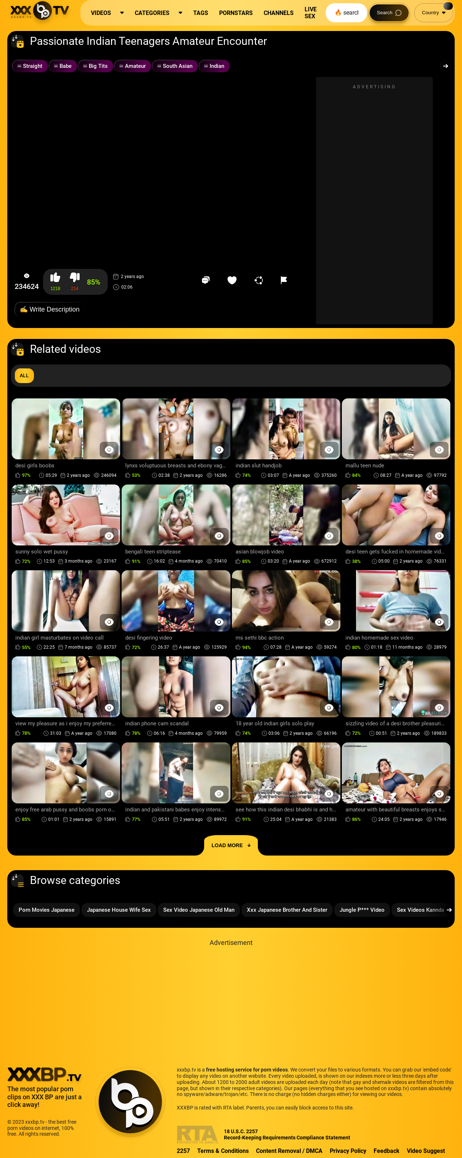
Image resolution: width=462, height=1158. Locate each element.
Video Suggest (426, 1150)
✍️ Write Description (50, 309)
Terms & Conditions (223, 1150)
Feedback (387, 1150)
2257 (183, 1150)
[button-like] (55, 282)
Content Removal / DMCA (289, 1150)
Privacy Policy (348, 1150)
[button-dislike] (75, 282)
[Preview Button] (109, 450)
